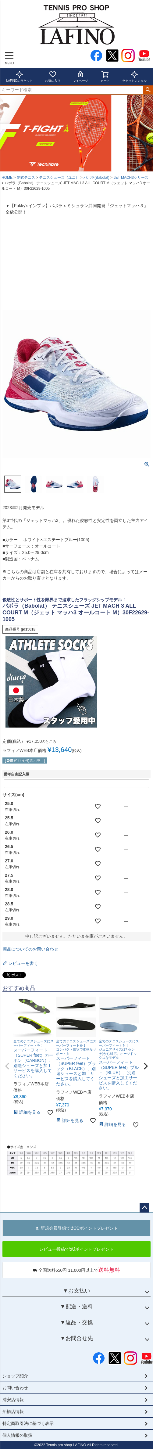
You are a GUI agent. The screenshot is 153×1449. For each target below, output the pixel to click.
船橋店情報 (13, 1411)
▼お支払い (76, 1291)
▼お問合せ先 (76, 1338)
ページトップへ (144, 1208)
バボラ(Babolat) (96, 177)
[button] (7, 1066)
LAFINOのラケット (19, 76)
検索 (148, 90)
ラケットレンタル (134, 76)
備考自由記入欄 (16, 774)
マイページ (80, 76)
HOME (7, 177)
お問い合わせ (15, 1387)
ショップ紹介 (15, 1375)
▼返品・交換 (76, 1322)
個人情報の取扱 (17, 1435)
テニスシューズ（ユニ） (59, 177)
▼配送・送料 (76, 1306)
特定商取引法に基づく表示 (28, 1423)
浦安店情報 (13, 1399)
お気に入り (52, 76)
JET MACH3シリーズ (130, 177)
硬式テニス (26, 177)
